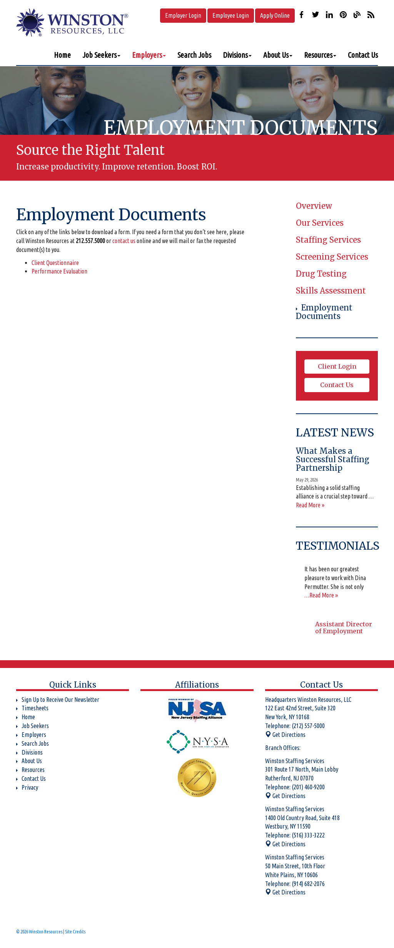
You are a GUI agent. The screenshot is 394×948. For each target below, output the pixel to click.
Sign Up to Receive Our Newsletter (60, 699)
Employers (149, 54)
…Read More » (321, 595)
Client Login (337, 366)
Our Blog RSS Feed (371, 14)
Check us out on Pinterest (343, 14)
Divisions (237, 54)
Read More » (310, 505)
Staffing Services (328, 240)
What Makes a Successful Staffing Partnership (332, 459)
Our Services (320, 223)
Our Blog (357, 14)
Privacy (30, 787)
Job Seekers (101, 54)
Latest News (335, 433)
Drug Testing (321, 274)
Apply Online (275, 15)
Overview (314, 206)
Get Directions (285, 734)
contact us (123, 240)
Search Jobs (194, 54)
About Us (277, 54)
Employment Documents (324, 312)
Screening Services (332, 257)
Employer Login (183, 15)
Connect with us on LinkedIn (329, 14)
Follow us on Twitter (315, 14)
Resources (320, 54)
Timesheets (35, 708)
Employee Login (230, 15)
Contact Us (363, 54)
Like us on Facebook (302, 14)
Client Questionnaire (55, 262)
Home (62, 54)
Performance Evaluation (59, 271)
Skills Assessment (331, 290)
